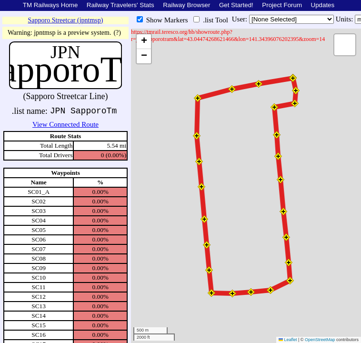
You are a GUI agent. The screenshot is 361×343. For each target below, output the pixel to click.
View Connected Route (65, 124)
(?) (117, 32)
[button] (293, 78)
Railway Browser (186, 5)
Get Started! (236, 5)
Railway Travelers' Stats (120, 5)
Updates (323, 5)
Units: (345, 19)
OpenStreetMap (320, 339)
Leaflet (288, 339)
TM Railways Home (50, 5)
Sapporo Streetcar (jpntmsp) (65, 20)
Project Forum (282, 5)
